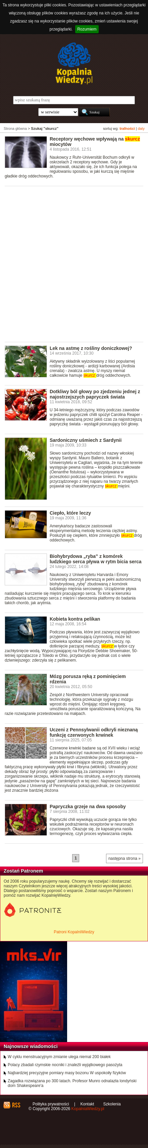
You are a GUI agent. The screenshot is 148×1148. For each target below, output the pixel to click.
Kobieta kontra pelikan (75, 619)
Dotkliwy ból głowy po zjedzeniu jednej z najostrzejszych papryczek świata (95, 394)
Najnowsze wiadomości (31, 1046)
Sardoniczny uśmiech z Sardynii (85, 440)
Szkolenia (112, 1104)
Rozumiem (86, 29)
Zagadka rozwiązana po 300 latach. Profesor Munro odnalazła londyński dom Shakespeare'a (72, 1083)
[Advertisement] (74, 263)
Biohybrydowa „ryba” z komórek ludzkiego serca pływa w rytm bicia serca (96, 559)
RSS (16, 1105)
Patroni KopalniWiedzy (74, 932)
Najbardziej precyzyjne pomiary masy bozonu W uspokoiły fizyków (67, 1073)
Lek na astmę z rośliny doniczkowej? (91, 348)
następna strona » (124, 858)
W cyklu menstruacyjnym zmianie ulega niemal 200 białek (59, 1056)
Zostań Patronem (23, 871)
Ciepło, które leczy (70, 513)
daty (141, 128)
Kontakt (87, 1104)
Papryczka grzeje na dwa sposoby (88, 806)
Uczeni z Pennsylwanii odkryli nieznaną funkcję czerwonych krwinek (94, 732)
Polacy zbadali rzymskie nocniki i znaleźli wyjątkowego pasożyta (65, 1064)
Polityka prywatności (51, 1104)
